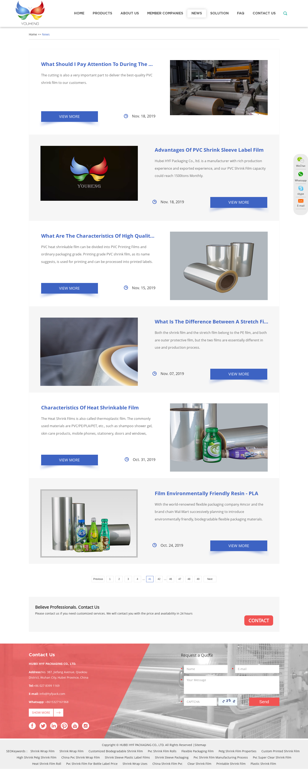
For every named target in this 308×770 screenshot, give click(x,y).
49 (198, 579)
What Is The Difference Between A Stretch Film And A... (218, 321)
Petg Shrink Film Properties (237, 752)
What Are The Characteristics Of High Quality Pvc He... (108, 235)
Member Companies (165, 13)
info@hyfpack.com (52, 695)
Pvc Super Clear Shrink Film (272, 758)
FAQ (240, 13)
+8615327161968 (56, 703)
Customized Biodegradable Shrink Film (116, 752)
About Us (129, 13)
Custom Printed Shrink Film (280, 752)
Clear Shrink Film (199, 765)
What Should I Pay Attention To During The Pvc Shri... (106, 64)
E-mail (300, 205)
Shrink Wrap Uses (135, 765)
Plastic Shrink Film (263, 765)
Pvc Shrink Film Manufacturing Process (221, 758)
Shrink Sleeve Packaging (172, 758)
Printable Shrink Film (231, 765)
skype (300, 194)
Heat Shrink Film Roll (46, 765)
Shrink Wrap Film (42, 752)
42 (159, 579)
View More (70, 116)
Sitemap (200, 746)
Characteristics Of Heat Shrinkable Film (90, 407)
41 (149, 579)
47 (179, 579)
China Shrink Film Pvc (167, 765)
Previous (98, 579)
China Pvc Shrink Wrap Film (80, 758)
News (196, 13)
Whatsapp (301, 180)
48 (189, 579)
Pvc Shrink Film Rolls (162, 752)
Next (210, 579)
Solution (219, 13)
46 (170, 579)
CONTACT (258, 621)
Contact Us (264, 13)
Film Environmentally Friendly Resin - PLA (201, 493)
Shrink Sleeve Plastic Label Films (127, 758)
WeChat (300, 166)
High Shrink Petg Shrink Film (36, 758)
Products (102, 13)
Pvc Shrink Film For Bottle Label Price (92, 765)
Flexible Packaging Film (197, 752)
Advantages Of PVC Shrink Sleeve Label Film (204, 149)
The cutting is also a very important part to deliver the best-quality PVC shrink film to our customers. (96, 79)
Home (79, 13)
